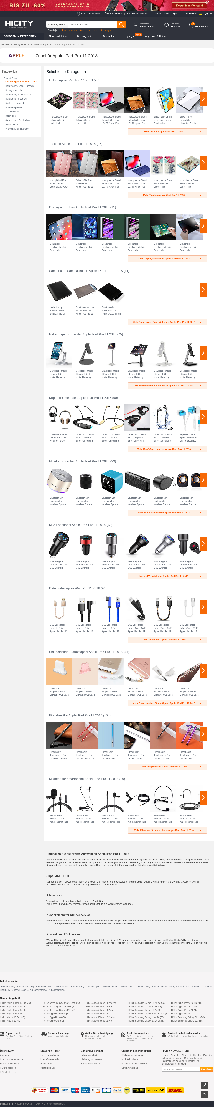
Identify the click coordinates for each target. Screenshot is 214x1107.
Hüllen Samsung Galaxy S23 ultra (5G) (61, 1003)
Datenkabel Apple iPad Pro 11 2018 (74, 588)
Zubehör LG (197, 987)
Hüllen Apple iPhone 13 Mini (184, 1010)
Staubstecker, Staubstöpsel (18, 120)
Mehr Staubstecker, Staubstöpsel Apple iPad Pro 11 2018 (167, 703)
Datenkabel (10, 116)
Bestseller (108, 36)
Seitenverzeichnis (129, 1068)
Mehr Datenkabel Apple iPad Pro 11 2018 (172, 639)
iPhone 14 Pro (69, 30)
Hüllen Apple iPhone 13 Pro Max (186, 1003)
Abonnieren (206, 1069)
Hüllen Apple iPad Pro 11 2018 (71, 80)
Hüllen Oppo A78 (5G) (53, 1021)
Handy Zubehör (21, 44)
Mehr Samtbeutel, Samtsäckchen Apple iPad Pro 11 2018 (167, 322)
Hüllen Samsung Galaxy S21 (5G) (187, 1021)
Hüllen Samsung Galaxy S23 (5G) (59, 1010)
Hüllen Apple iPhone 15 (11, 1013)
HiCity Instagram (8, 1072)
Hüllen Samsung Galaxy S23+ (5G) (59, 1006)
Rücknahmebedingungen (133, 1055)
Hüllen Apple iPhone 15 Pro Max (15, 1003)
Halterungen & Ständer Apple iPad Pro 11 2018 (82, 334)
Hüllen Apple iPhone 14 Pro (99, 1006)
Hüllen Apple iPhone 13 (182, 1013)
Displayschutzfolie (13, 90)
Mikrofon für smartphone (17, 129)
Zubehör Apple (41, 44)
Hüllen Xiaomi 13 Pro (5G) (12, 1017)
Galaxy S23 (107, 30)
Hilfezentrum (46, 1063)
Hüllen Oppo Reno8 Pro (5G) (56, 1013)
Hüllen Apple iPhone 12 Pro (99, 1021)
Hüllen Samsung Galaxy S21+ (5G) (188, 1017)
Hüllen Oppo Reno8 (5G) (55, 1017)
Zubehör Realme (110, 987)
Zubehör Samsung (25, 987)
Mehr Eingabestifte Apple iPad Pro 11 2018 (171, 766)
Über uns (4, 1055)
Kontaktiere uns (47, 1068)
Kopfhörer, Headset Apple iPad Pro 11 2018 (80, 398)
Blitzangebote (84, 36)
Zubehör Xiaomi (61, 987)
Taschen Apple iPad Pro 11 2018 (72, 144)
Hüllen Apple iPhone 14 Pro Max (101, 1003)
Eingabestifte (11, 124)
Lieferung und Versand (92, 1059)
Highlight (129, 36)
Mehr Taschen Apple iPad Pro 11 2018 (172, 195)
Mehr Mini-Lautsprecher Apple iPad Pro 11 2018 (170, 512)
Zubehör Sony (77, 987)
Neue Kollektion (58, 36)
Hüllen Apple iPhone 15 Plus (13, 1010)
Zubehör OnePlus (57, 990)
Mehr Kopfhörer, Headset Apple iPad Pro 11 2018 (169, 449)
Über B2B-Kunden (113, 13)
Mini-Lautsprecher (13, 107)
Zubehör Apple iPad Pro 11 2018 (20, 81)
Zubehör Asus (182, 987)
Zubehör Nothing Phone (162, 987)
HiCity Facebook (8, 1068)
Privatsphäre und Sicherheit (134, 1063)
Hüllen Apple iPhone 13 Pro (184, 1006)
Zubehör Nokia (127, 987)
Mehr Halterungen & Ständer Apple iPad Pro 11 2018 (168, 385)
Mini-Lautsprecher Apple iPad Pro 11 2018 (79, 461)
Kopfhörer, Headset (14, 103)
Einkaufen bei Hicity (9, 1063)
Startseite (4, 44)
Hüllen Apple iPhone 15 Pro (13, 1006)
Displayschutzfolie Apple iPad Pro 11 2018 (79, 207)
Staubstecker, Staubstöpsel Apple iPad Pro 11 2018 (86, 652)
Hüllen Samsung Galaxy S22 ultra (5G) (146, 1003)
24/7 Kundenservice (90, 13)
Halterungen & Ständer (16, 99)
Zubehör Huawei (43, 987)
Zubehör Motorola (38, 990)
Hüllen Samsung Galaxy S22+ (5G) (145, 1006)
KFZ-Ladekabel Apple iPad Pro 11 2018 (77, 525)
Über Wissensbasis (49, 1059)
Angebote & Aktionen (157, 36)
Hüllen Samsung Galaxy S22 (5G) (144, 1010)
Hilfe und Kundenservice (11, 1059)
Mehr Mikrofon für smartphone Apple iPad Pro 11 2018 (168, 830)
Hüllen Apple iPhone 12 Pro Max (101, 1017)
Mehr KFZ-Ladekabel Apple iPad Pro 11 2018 (170, 576)
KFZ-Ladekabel (12, 111)
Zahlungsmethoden (90, 1055)
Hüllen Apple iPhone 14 (97, 1013)
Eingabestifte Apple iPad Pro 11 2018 (75, 715)
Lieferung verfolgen (49, 1055)
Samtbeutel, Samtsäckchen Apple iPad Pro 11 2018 (86, 271)
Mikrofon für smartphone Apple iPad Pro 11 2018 (83, 779)
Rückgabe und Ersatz (91, 1063)
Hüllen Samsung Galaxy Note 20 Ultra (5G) (148, 1013)
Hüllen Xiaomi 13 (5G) (10, 1021)
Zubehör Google (20, 990)
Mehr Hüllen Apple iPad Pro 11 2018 (173, 131)
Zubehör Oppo (93, 987)
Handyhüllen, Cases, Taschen (19, 86)
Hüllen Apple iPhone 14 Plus (99, 1010)
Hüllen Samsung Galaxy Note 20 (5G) (146, 1017)
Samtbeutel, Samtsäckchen (18, 94)
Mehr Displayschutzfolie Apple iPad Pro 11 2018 (169, 258)
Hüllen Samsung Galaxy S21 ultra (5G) (146, 1021)
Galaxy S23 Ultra (88, 30)
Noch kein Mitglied (130, 1059)
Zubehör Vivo (142, 987)
